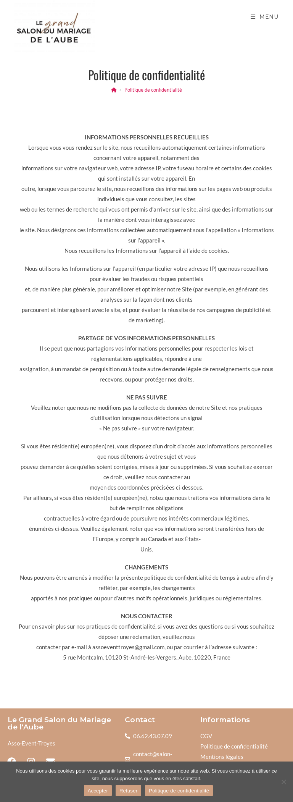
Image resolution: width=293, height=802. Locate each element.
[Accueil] (114, 90)
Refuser (128, 791)
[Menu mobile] (265, 17)
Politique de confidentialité (153, 90)
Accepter (98, 791)
